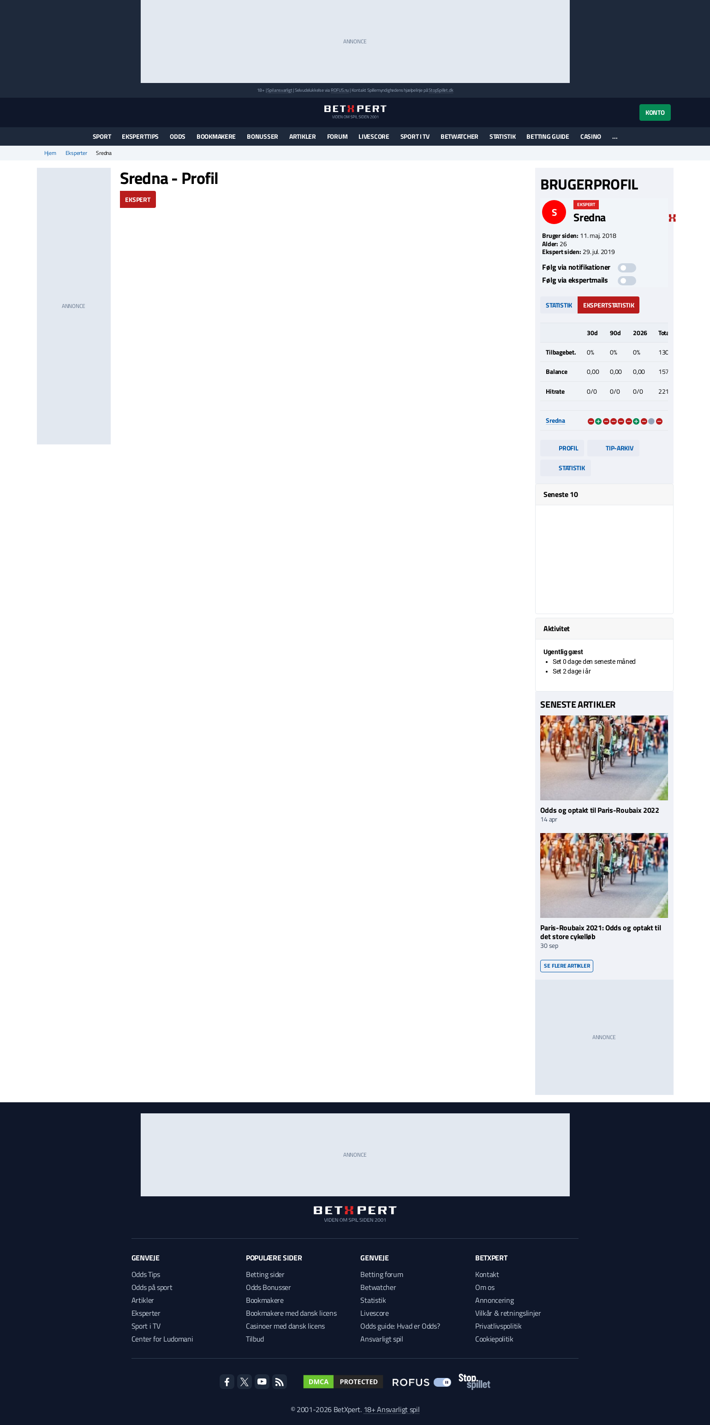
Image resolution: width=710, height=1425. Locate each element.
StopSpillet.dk (441, 90)
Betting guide (547, 136)
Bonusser (262, 136)
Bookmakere (216, 136)
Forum (337, 136)
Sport (102, 136)
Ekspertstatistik (608, 305)
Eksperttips (140, 136)
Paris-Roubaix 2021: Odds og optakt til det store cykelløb (600, 932)
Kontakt (487, 1274)
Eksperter (76, 153)
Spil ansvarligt (279, 90)
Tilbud (255, 1338)
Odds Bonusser (268, 1287)
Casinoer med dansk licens (285, 1325)
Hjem (50, 153)
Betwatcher (459, 136)
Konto (655, 112)
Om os (484, 1287)
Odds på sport (152, 1287)
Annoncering (494, 1300)
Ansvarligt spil (381, 1338)
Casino (590, 136)
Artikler (302, 136)
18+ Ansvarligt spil (392, 1409)
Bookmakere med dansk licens (291, 1313)
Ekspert (137, 199)
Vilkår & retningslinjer (508, 1313)
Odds (177, 136)
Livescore (373, 136)
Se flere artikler (567, 965)
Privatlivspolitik (498, 1325)
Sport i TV (415, 136)
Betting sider (265, 1274)
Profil (562, 448)
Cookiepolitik (494, 1338)
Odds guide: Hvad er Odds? (400, 1325)
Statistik (502, 136)
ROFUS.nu (340, 90)
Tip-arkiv (613, 448)
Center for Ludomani (162, 1338)
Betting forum (381, 1274)
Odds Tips (145, 1274)
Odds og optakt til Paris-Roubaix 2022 (599, 810)
